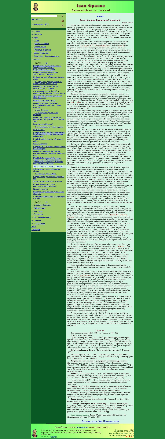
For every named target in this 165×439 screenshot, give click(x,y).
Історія (36, 63)
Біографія (38, 35)
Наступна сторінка (111, 421)
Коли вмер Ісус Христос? (43, 132)
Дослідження (39, 240)
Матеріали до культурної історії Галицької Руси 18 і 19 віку (45, 92)
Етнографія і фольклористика (46, 59)
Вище (100, 421)
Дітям (34, 243)
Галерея (37, 236)
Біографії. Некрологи (42, 219)
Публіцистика (39, 222)
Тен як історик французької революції (48, 177)
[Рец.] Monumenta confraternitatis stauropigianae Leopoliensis (46, 77)
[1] (46, 66)
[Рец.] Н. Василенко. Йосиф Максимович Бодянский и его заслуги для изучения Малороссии (49, 143)
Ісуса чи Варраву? (40, 153)
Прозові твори (40, 49)
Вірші (36, 39)
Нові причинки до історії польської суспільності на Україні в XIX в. (47, 87)
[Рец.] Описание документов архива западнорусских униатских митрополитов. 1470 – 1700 (47, 71)
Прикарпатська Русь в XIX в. (44, 107)
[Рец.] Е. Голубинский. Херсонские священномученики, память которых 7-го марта (49, 163)
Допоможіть (82, 427)
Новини (37, 32)
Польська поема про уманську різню (49, 135)
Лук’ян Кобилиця (41, 117)
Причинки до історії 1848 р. (45, 185)
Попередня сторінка (89, 421)
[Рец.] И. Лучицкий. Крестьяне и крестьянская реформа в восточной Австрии (47, 112)
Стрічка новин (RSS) (40, 24)
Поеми (36, 42)
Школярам (36, 247)
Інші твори (38, 226)
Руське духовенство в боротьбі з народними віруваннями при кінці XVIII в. (49, 98)
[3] (46, 216)
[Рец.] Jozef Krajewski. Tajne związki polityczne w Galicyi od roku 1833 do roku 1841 (48, 127)
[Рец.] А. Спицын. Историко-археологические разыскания (44, 198)
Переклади (38, 229)
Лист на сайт (37, 19)
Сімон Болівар (38, 138)
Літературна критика (42, 52)
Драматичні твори (41, 45)
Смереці (54, 437)
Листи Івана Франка (42, 233)
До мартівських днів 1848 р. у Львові (47, 194)
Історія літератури (41, 56)
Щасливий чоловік (40, 202)
